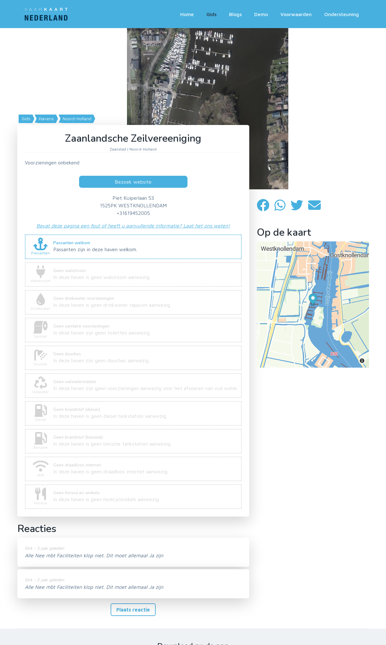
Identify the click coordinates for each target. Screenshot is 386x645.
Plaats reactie (133, 609)
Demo (261, 14)
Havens (45, 118)
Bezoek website (133, 182)
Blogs (235, 14)
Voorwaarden (296, 14)
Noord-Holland (76, 118)
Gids (211, 14)
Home (187, 14)
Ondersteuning (341, 14)
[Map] (193, 108)
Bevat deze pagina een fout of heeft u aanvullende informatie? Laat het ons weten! (133, 225)
